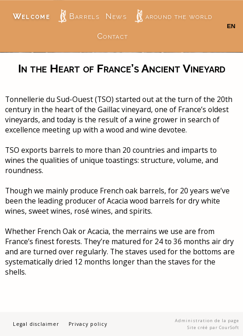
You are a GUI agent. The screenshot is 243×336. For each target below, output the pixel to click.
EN (231, 26)
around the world (174, 16)
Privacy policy (88, 324)
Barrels (78, 16)
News (116, 16)
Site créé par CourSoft (213, 327)
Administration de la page (207, 321)
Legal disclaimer (36, 324)
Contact (112, 36)
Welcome (31, 16)
